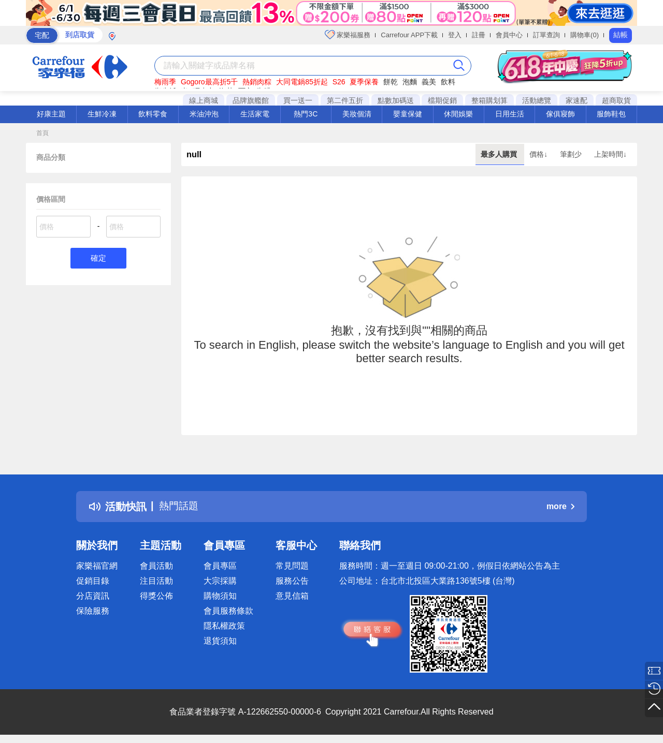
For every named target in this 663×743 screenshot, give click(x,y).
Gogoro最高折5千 (209, 82)
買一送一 (297, 100)
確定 (98, 258)
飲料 (448, 82)
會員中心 (509, 35)
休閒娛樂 (458, 114)
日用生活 (509, 114)
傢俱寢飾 (560, 114)
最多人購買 (500, 154)
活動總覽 (536, 100)
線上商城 (203, 100)
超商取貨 (616, 100)
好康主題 (51, 114)
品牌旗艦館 (251, 100)
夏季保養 (364, 82)
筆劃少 (572, 154)
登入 (455, 35)
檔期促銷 (442, 100)
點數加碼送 (396, 100)
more (560, 506)
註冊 (478, 35)
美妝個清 (356, 114)
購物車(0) (584, 35)
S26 (339, 82)
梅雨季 (165, 82)
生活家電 (254, 114)
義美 (429, 82)
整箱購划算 (489, 100)
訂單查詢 (546, 35)
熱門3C (306, 114)
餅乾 (390, 82)
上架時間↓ (610, 154)
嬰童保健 (407, 114)
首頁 (42, 133)
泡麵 (409, 82)
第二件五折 (345, 100)
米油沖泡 (204, 114)
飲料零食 (152, 114)
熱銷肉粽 (256, 82)
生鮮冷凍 (102, 114)
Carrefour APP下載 (409, 35)
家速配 (576, 100)
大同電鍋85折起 (302, 82)
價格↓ (539, 154)
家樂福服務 (348, 34)
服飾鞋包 (611, 114)
